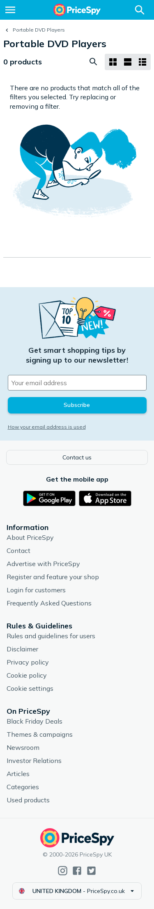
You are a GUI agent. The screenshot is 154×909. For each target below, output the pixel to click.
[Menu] (10, 9)
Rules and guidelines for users (51, 636)
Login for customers (36, 590)
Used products (28, 800)
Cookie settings (30, 688)
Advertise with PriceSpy (43, 564)
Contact (18, 550)
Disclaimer (22, 649)
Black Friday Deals (34, 721)
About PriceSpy (30, 537)
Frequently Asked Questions (49, 603)
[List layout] (127, 62)
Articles (18, 774)
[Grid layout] (113, 62)
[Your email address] (77, 383)
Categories (23, 787)
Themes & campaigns (40, 734)
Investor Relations (34, 760)
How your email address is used (47, 427)
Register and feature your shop (53, 577)
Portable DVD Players (39, 30)
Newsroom (23, 747)
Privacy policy (28, 662)
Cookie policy (27, 675)
